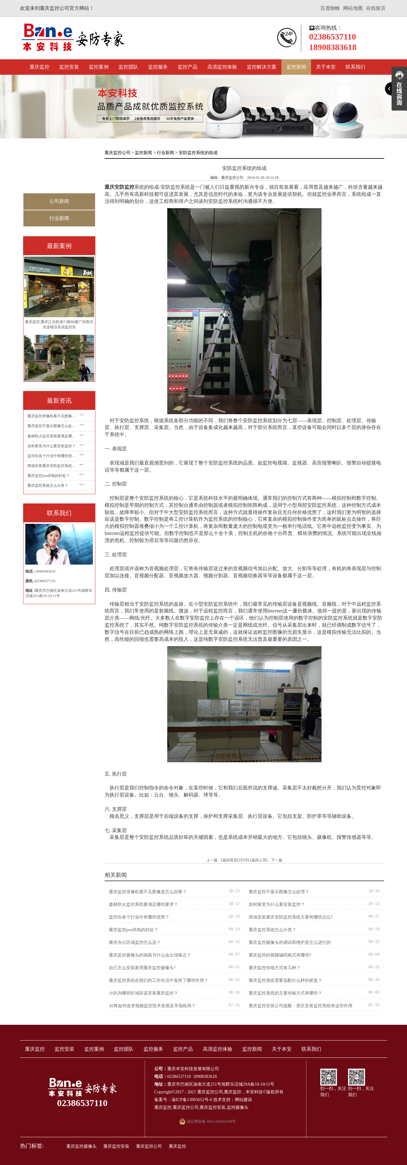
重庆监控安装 (213, 1107)
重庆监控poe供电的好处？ (48, 475)
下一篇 (276, 860)
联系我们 (355, 66)
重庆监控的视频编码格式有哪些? (280, 955)
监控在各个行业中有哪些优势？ (52, 456)
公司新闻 (59, 201)
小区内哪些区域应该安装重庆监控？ (143, 993)
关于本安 (326, 66)
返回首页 (229, 860)
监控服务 (158, 66)
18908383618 (45, 571)
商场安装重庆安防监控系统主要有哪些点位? (52, 466)
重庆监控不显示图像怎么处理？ (52, 426)
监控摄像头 (237, 1107)
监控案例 (99, 66)
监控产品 (187, 66)
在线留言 (376, 8)
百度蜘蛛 (330, 8)
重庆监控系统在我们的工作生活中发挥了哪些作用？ (158, 980)
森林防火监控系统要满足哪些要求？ (52, 436)
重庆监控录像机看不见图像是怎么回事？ (52, 416)
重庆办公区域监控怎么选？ (135, 942)
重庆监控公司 (118, 152)
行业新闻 (59, 218)
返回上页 (258, 860)
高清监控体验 (222, 66)
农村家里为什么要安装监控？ (51, 446)
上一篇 (212, 860)
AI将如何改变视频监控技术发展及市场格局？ (152, 1005)
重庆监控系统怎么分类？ (47, 485)
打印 (244, 860)
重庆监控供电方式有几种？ (275, 967)
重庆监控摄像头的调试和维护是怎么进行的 (290, 942)
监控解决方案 (261, 66)
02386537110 (45, 581)
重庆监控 (39, 66)
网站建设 (243, 1099)
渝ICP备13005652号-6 (192, 1099)
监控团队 (128, 66)
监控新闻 (296, 66)
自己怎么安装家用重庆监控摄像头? (142, 967)
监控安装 (69, 66)
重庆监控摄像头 (81, 1146)
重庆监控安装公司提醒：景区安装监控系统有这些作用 (300, 1005)
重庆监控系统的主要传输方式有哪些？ (285, 993)
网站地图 (353, 8)
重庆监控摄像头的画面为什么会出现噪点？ (150, 955)
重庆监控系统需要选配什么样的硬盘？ (285, 980)
